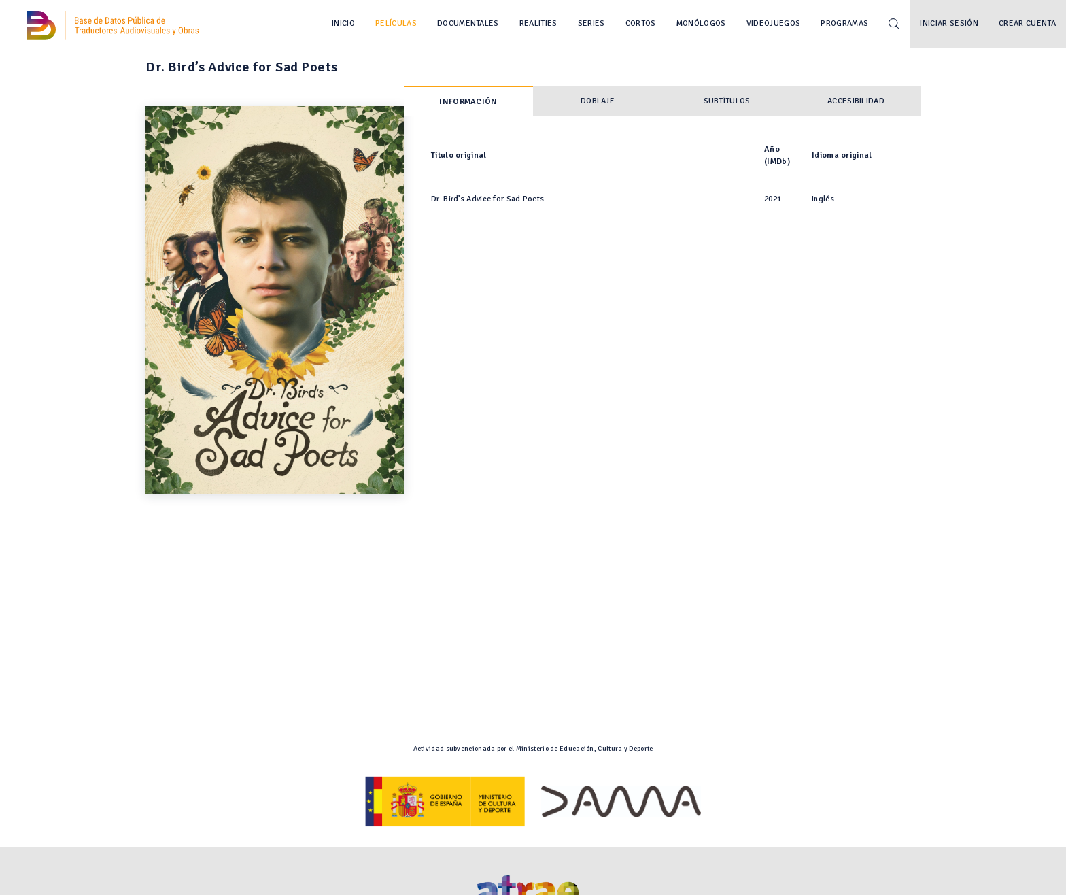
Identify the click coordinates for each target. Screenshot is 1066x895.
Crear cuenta (1027, 23)
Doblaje (598, 101)
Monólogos (701, 23)
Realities (538, 23)
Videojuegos (773, 23)
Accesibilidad (855, 101)
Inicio (343, 23)
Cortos (640, 23)
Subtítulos (727, 101)
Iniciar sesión (949, 23)
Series (591, 23)
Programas (844, 23)
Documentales (468, 23)
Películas (396, 23)
